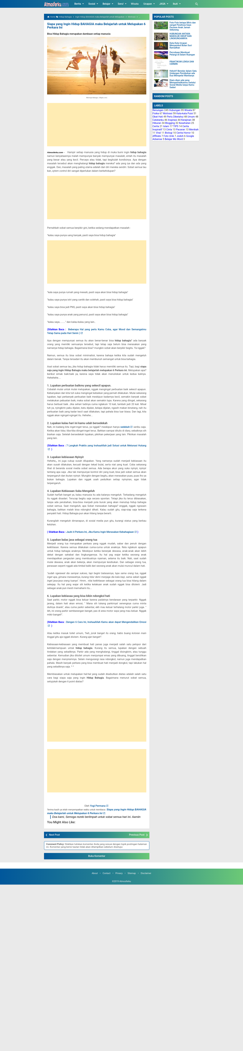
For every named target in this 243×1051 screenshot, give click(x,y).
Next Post (54, 834)
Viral (158, 132)
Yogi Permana (98, 805)
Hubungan (174, 110)
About (95, 873)
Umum (191, 116)
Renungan (157, 110)
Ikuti (177, 4)
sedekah (125, 426)
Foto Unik (168, 136)
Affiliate (156, 136)
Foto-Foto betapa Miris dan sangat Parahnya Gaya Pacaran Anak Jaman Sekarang (183, 26)
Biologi (168, 132)
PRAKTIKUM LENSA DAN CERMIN (182, 63)
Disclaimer (146, 873)
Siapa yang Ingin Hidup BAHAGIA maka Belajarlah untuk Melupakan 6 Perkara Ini (95, 25)
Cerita (155, 126)
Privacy (119, 873)
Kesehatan (184, 123)
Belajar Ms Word (174, 139)
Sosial (93, 4)
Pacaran (180, 129)
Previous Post (136, 834)
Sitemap (132, 873)
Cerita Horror (183, 132)
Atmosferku (125, 881)
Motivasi (167, 113)
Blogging (170, 123)
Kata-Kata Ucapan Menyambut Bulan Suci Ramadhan (181, 45)
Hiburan (156, 123)
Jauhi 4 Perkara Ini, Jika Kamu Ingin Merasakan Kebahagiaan (100, 531)
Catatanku (158, 119)
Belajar (108, 4)
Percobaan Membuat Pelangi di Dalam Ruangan (182, 53)
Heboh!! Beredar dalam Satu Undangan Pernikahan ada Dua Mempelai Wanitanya (183, 73)
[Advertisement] (96, 124)
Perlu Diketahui (175, 116)
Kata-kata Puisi (184, 113)
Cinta (169, 129)
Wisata (135, 3)
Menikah (194, 129)
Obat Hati (157, 116)
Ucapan (150, 4)
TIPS (175, 126)
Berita (79, 4)
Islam (166, 126)
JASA (164, 4)
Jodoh (180, 136)
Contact (106, 873)
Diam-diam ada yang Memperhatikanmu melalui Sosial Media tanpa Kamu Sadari (183, 84)
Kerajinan (186, 119)
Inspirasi (172, 119)
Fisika (155, 113)
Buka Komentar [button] (96, 855)
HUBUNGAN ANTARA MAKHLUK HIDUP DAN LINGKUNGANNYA (181, 36)
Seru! (123, 4)
